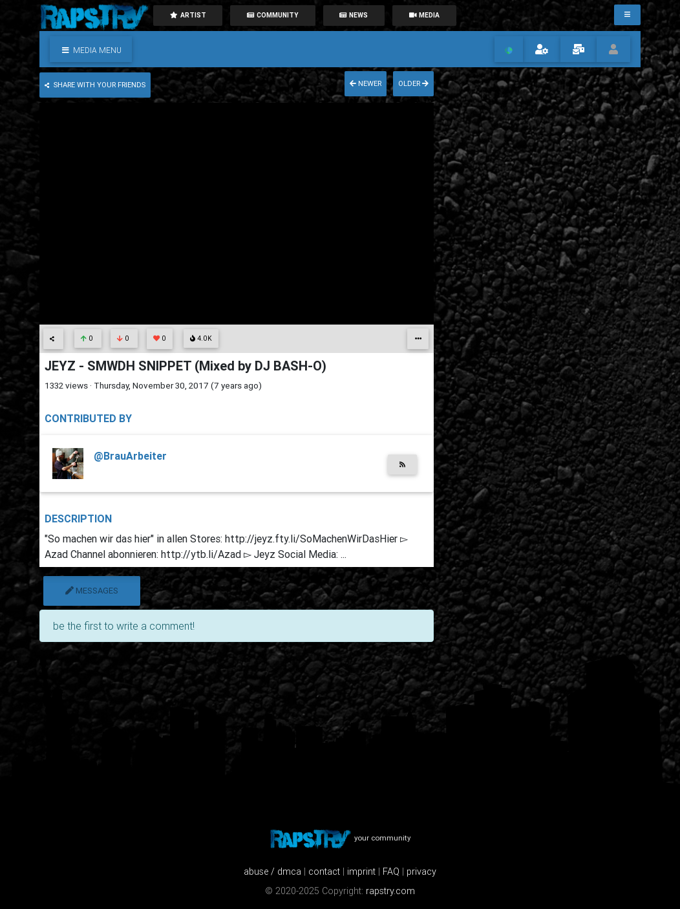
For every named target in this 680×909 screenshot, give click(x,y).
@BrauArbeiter (130, 455)
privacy (421, 871)
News (353, 15)
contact (324, 871)
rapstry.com (390, 891)
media (424, 15)
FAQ (391, 871)
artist (188, 15)
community (273, 15)
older (413, 83)
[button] (91, 49)
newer (365, 83)
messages (91, 590)
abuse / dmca (272, 871)
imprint (361, 871)
